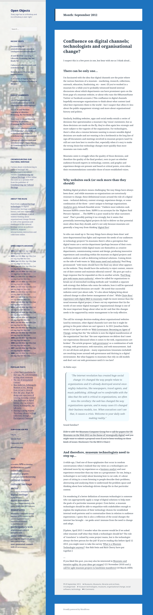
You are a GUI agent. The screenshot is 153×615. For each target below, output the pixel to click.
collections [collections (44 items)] (16, 470)
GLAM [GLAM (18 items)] (32, 503)
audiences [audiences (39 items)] (16, 467)
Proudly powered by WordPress (76, 609)
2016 (13, 302)
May (31, 276)
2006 (13, 353)
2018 (13, 292)
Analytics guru (70, 207)
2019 (13, 287)
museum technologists (101, 452)
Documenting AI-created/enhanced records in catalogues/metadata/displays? (23, 49)
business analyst (109, 469)
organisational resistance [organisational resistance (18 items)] (19, 521)
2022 (13, 271)
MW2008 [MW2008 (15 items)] (31, 516)
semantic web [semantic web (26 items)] (16, 532)
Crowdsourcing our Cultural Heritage (22, 175)
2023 (13, 266)
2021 (13, 276)
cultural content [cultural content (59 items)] (20, 480)
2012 (13, 322)
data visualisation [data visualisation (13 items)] (16, 491)
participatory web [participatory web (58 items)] (22, 527)
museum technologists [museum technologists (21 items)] (19, 516)
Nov (25, 269)
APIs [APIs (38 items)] (21, 464)
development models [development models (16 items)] (27, 492)
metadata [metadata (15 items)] (32, 506)
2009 (13, 338)
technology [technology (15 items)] (14, 539)
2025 (13, 256)
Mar (23, 256)
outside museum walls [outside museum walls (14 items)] (17, 524)
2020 (13, 281)
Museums (88, 584)
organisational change (116, 587)
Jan (17, 261)
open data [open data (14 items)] (13, 519)
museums (102, 587)
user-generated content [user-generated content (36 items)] (22, 544)
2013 (13, 317)
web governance (100, 343)
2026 (13, 251)
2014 (13, 312)
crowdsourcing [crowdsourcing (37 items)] (28, 476)
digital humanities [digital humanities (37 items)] (20, 500)
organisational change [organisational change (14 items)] (23, 519)
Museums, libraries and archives (106, 584)
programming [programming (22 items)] (16, 530)
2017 (13, 297)
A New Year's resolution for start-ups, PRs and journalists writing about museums (25, 374)
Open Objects (20, 10)
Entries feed (16, 439)
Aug (15, 269)
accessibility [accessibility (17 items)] (15, 464)
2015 (13, 307)
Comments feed (17, 443)
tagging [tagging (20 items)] (29, 536)
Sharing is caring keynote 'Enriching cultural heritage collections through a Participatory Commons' (24, 414)
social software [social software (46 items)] (19, 535)
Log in (13, 434)
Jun (34, 261)
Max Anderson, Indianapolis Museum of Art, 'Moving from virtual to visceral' (24, 387)
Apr (27, 302)
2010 (13, 333)
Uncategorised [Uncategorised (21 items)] (23, 539)
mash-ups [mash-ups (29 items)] (20, 506)
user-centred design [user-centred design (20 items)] (18, 541)
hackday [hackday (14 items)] (13, 506)
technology (75, 589)
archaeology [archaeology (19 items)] (28, 464)
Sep (18, 264)
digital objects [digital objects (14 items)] (14, 503)
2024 (13, 261)
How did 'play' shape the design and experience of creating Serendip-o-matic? (24, 395)
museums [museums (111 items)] (18, 510)
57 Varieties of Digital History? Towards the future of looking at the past (24, 81)
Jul (12, 289)
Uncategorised (69, 587)
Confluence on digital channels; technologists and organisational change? (97, 46)
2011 (13, 327)
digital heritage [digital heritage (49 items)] (19, 494)
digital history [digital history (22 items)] (16, 498)
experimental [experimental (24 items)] (24, 503)
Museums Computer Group (92, 431)
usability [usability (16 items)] (31, 539)
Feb (20, 251)
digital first (103, 227)
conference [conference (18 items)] (26, 471)
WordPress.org (17, 447)
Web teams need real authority (106, 261)
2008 (13, 343)
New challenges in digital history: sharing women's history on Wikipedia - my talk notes (23, 404)
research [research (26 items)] (25, 530)
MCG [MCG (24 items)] (27, 506)
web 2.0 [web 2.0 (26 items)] (14, 547)
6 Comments (89, 589)
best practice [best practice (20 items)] (26, 468)
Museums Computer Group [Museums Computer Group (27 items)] (22, 513)
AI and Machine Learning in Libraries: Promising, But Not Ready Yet (22, 58)
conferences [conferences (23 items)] (15, 477)
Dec (28, 284)
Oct (21, 258)
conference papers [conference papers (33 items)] (19, 473)
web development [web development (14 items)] (22, 547)
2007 (13, 348)
